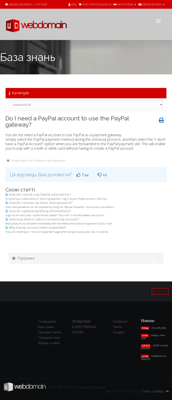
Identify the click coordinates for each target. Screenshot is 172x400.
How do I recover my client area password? (39, 203)
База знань (46, 327)
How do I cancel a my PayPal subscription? (38, 195)
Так (83, 175)
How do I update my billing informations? (38, 211)
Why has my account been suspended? (36, 228)
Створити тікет (49, 337)
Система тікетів (49, 332)
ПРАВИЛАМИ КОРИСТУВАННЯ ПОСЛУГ (84, 326)
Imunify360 (159, 327)
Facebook (120, 321)
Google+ (119, 332)
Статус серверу (152, 391)
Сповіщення (47, 321)
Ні (102, 175)
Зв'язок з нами (49, 343)
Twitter (118, 327)
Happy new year (153, 337)
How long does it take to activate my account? (42, 219)
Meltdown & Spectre (153, 357)
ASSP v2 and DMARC (154, 347)
